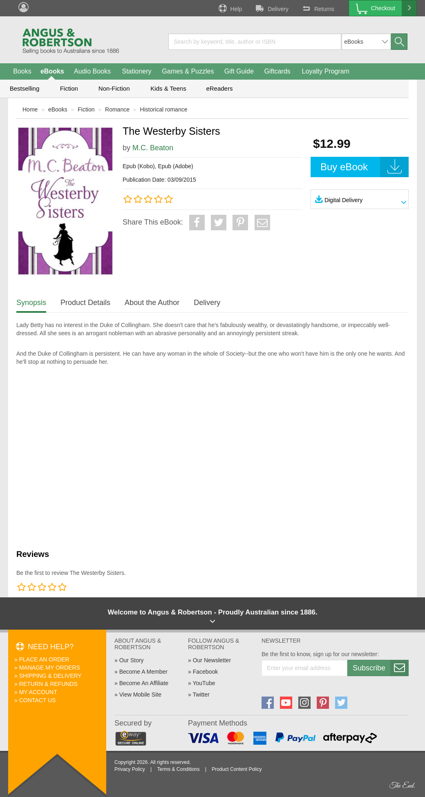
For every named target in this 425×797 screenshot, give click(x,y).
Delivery (271, 8)
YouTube (203, 683)
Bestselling (25, 88)
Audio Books (92, 71)
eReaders (219, 88)
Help (229, 8)
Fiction (69, 88)
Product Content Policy (237, 769)
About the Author (152, 302)
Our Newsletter (212, 660)
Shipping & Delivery (50, 675)
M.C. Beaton (152, 148)
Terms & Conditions (178, 769)
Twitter (200, 694)
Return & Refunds (48, 684)
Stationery (136, 71)
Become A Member (143, 671)
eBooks (52, 71)
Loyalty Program (326, 71)
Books (22, 71)
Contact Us (37, 700)
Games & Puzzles (188, 71)
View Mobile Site (140, 694)
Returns (317, 8)
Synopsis (31, 302)
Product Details (85, 302)
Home (30, 109)
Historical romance (164, 109)
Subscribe (380, 668)
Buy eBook (364, 167)
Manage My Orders (49, 667)
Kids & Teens (168, 88)
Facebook (205, 671)
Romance (117, 109)
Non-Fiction (114, 88)
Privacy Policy (129, 769)
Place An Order (44, 659)
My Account (38, 692)
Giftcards (277, 71)
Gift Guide (239, 71)
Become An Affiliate (143, 683)
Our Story (131, 660)
